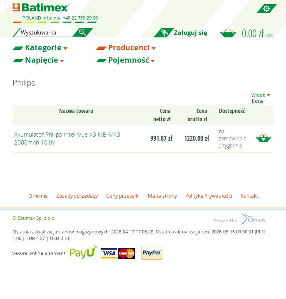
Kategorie (43, 47)
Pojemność (128, 60)
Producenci (129, 47)
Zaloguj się (190, 32)
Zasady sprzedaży (77, 195)
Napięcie (41, 60)
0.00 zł (258, 33)
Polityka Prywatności (208, 195)
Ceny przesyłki (122, 195)
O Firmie (38, 195)
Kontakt (249, 195)
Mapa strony (162, 195)
